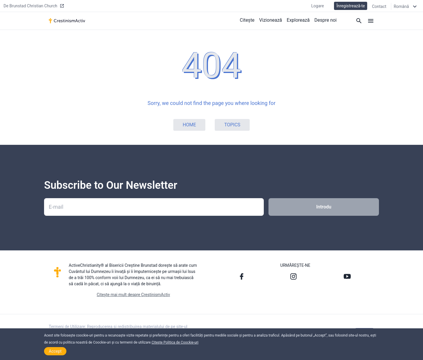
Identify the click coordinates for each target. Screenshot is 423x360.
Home (189, 125)
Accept (55, 351)
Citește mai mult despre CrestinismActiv (133, 294)
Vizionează (270, 20)
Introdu (323, 207)
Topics (232, 125)
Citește (247, 20)
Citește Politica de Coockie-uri (175, 342)
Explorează (298, 20)
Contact (379, 6)
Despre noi (325, 20)
